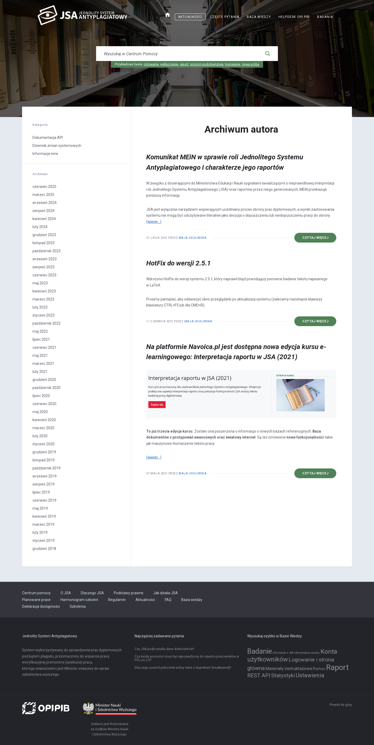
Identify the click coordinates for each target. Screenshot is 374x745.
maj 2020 (40, 412)
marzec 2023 (43, 299)
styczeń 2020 (43, 444)
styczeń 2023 (43, 315)
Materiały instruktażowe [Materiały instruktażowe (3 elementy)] (288, 668)
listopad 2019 (43, 460)
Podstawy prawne (128, 593)
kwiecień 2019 (44, 516)
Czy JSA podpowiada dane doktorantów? (164, 649)
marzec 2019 (43, 524)
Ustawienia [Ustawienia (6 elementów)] (310, 675)
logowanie (232, 64)
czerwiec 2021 (44, 347)
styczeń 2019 (43, 540)
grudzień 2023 (44, 235)
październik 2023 (46, 251)
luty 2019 (40, 532)
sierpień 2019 (43, 484)
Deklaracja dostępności (41, 606)
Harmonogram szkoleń (79, 600)
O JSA (66, 593)
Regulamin (117, 600)
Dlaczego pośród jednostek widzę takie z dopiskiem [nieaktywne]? (183, 667)
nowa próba (250, 64)
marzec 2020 (43, 428)
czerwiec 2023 (44, 275)
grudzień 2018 (44, 548)
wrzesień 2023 (44, 259)
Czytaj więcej (315, 238)
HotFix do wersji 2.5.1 (178, 263)
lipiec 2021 (41, 339)
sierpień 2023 (43, 267)
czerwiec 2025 (44, 186)
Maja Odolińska (192, 238)
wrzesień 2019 (44, 476)
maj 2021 (40, 355)
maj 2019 (40, 508)
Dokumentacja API (47, 137)
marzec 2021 (43, 363)
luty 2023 (40, 307)
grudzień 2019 (44, 452)
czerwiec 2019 (44, 500)
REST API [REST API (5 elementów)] (258, 675)
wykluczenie (169, 64)
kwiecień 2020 (44, 420)
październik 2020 (46, 388)
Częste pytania (224, 17)
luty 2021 (40, 372)
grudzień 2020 (44, 380)
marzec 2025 (43, 195)
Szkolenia (78, 606)
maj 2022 (40, 331)
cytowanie (151, 64)
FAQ (168, 600)
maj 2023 (40, 283)
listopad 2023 (43, 243)
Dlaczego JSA (92, 593)
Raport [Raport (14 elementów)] (337, 667)
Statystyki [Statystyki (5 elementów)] (283, 675)
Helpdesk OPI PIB (294, 17)
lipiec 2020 (41, 396)
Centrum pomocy (36, 593)
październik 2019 (46, 468)
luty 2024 (40, 227)
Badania (325, 17)
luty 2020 (40, 436)
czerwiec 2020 (44, 404)
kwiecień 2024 (44, 219)
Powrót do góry (341, 705)
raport (184, 64)
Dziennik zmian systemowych (56, 145)
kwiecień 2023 (44, 291)
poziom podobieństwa (206, 64)
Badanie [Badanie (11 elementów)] (259, 651)
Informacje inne (45, 154)
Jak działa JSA (165, 593)
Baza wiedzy (259, 17)
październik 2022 (46, 323)
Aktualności (190, 17)
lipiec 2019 (41, 492)
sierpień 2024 (43, 211)
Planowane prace (36, 600)
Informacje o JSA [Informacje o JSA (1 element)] (283, 652)
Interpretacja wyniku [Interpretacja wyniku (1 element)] (307, 652)
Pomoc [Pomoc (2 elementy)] (319, 669)
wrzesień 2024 (44, 203)
